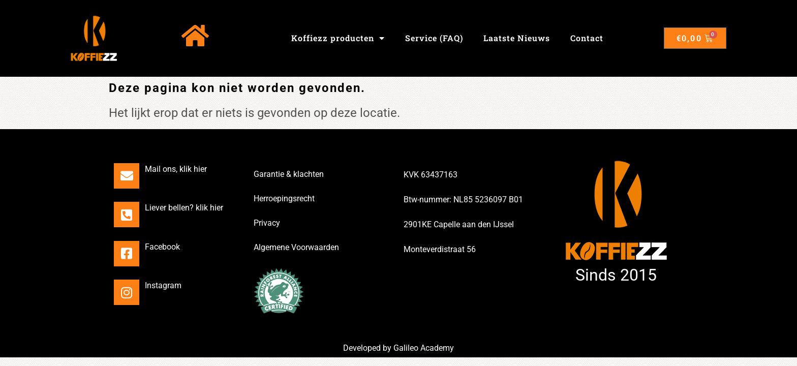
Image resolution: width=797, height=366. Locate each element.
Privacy (267, 223)
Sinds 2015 (616, 275)
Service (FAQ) (434, 38)
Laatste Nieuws (516, 38)
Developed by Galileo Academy (398, 348)
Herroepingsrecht (284, 198)
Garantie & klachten (289, 174)
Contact (586, 38)
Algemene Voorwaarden (296, 247)
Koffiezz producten (338, 38)
